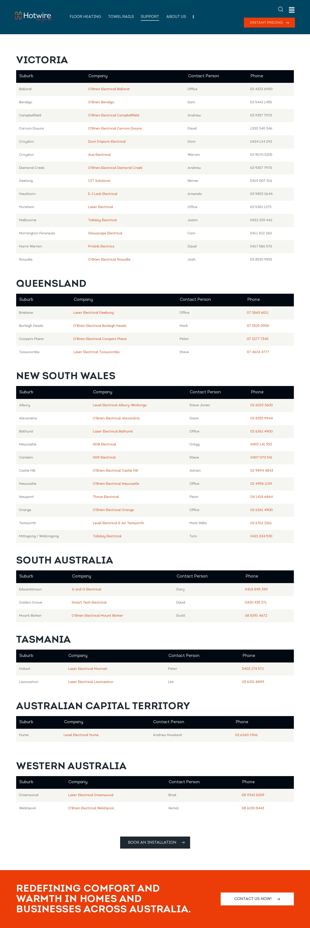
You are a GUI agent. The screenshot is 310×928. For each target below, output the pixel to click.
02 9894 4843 (261, 470)
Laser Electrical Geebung (93, 313)
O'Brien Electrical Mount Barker (97, 616)
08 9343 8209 (253, 795)
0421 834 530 (261, 536)
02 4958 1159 (261, 484)
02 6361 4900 (261, 431)
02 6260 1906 (246, 735)
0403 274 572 (253, 669)
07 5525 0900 (258, 326)
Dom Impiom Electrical (107, 142)
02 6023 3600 (261, 405)
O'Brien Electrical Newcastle (116, 484)
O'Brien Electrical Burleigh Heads (99, 326)
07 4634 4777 (258, 352)
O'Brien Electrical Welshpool (91, 808)
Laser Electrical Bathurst (113, 431)
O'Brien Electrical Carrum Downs (115, 128)
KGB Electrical (104, 444)
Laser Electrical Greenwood (90, 795)
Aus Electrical (99, 155)
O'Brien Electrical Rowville (109, 259)
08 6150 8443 (253, 808)
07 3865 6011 (258, 313)
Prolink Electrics (101, 246)
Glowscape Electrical (105, 233)
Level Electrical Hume (81, 735)
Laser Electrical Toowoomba (96, 352)
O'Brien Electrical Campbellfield (113, 115)
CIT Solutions (99, 181)
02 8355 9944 (261, 418)
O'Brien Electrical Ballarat (109, 89)
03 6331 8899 (253, 682)
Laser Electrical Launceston (90, 682)
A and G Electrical (86, 589)
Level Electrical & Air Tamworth (118, 523)
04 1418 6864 (261, 497)
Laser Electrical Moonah (87, 669)
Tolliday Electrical (102, 220)
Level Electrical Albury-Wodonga (120, 405)
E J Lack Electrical (102, 194)
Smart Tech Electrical (89, 602)
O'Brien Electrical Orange (113, 510)
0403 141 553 (261, 444)
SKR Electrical (104, 457)
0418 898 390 (256, 589)
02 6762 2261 (261, 523)
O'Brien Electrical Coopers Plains (100, 339)
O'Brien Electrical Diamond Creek (115, 168)
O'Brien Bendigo (101, 102)
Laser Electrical (100, 207)
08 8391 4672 (256, 616)
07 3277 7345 (257, 339)
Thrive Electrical (106, 497)
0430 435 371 (256, 602)
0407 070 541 (261, 457)
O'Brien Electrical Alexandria (116, 418)
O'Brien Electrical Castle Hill (115, 470)
